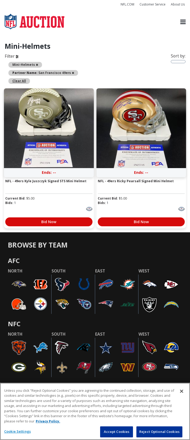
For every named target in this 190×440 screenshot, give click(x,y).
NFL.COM (127, 4)
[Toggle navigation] (183, 21)
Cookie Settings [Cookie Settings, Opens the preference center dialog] (17, 431)
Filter (11, 56)
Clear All (19, 81)
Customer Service (153, 4)
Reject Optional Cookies (159, 431)
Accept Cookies (117, 431)
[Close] (181, 391)
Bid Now (48, 221)
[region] (95, 411)
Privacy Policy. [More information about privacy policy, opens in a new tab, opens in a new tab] (48, 421)
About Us (178, 4)
